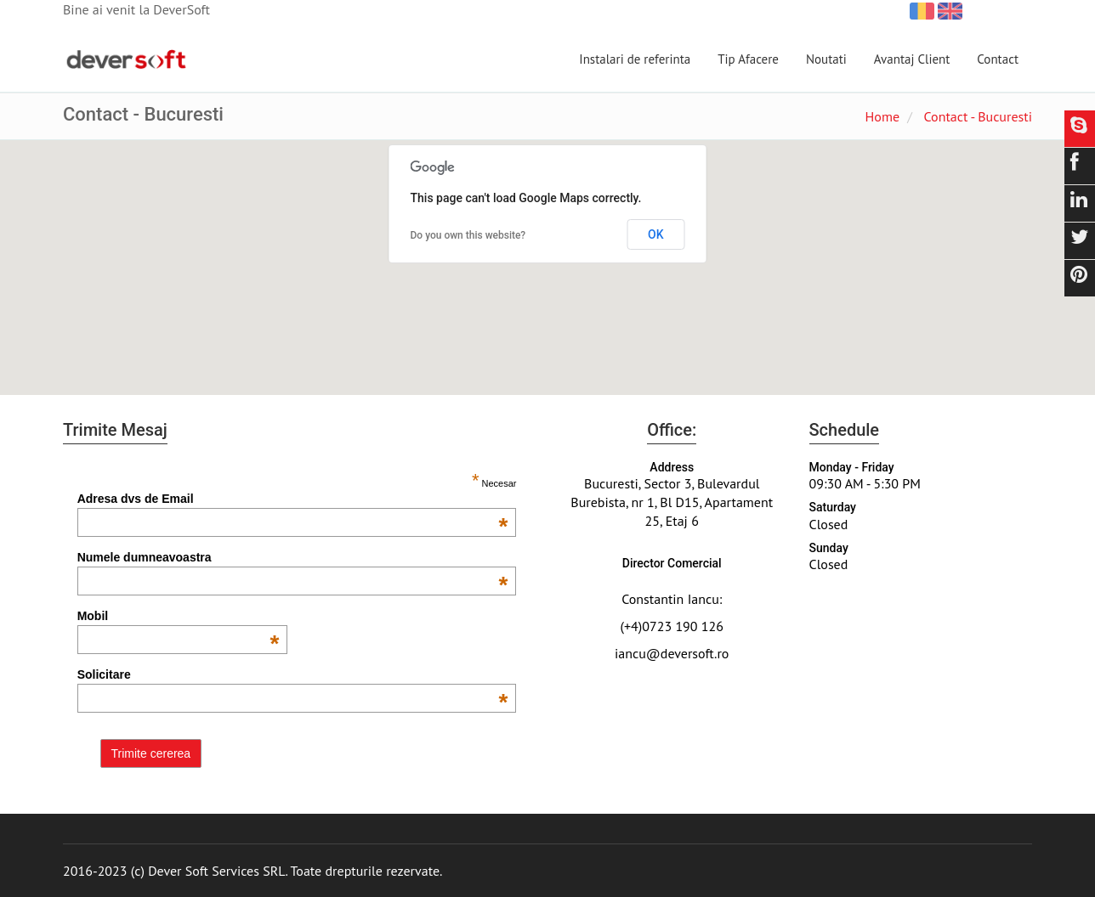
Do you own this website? (468, 235)
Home (882, 116)
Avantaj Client (912, 59)
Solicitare (292, 674)
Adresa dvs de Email (292, 498)
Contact (997, 59)
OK (656, 234)
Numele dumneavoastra (292, 557)
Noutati (826, 59)
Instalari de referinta (634, 59)
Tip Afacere (748, 59)
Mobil (178, 616)
